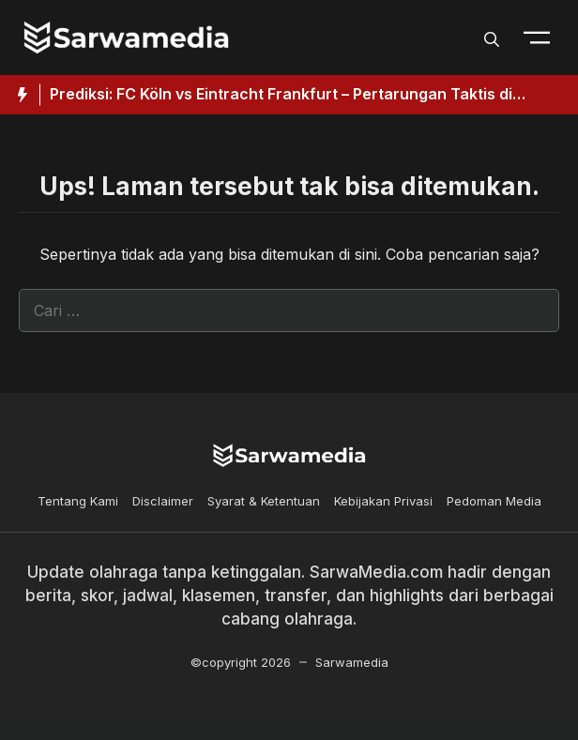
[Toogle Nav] (536, 37)
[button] (491, 37)
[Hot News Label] (20, 94)
